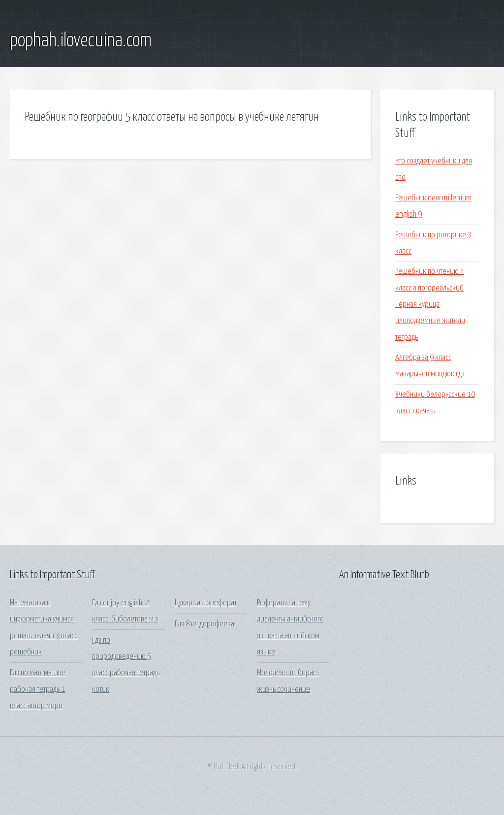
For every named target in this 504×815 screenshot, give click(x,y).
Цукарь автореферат (206, 603)
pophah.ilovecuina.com (81, 41)
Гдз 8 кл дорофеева (204, 624)
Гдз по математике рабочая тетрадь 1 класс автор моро (37, 689)
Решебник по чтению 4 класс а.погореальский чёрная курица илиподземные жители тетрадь (430, 304)
